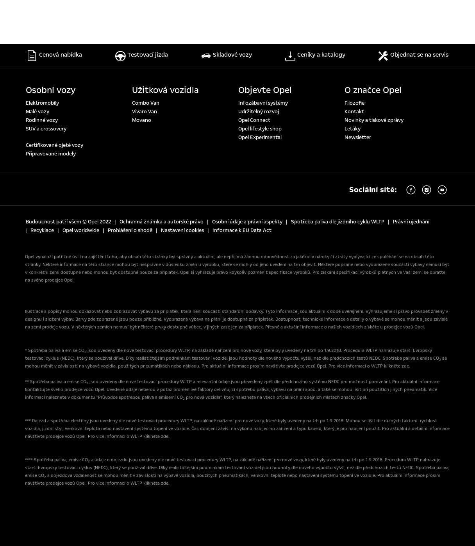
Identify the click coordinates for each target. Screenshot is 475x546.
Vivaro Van (144, 111)
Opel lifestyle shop (260, 128)
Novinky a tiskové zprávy (374, 120)
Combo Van (145, 103)
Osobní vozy (51, 90)
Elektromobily (42, 103)
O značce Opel (373, 90)
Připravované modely (51, 153)
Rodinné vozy (42, 120)
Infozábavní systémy (263, 103)
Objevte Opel (265, 90)
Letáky (353, 128)
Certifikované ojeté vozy (54, 145)
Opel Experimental (260, 137)
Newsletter (358, 137)
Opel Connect (254, 120)
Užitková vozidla (165, 90)
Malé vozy (37, 111)
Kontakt (354, 111)
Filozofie (354, 103)
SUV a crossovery (46, 128)
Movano (141, 120)
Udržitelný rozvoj (258, 111)
